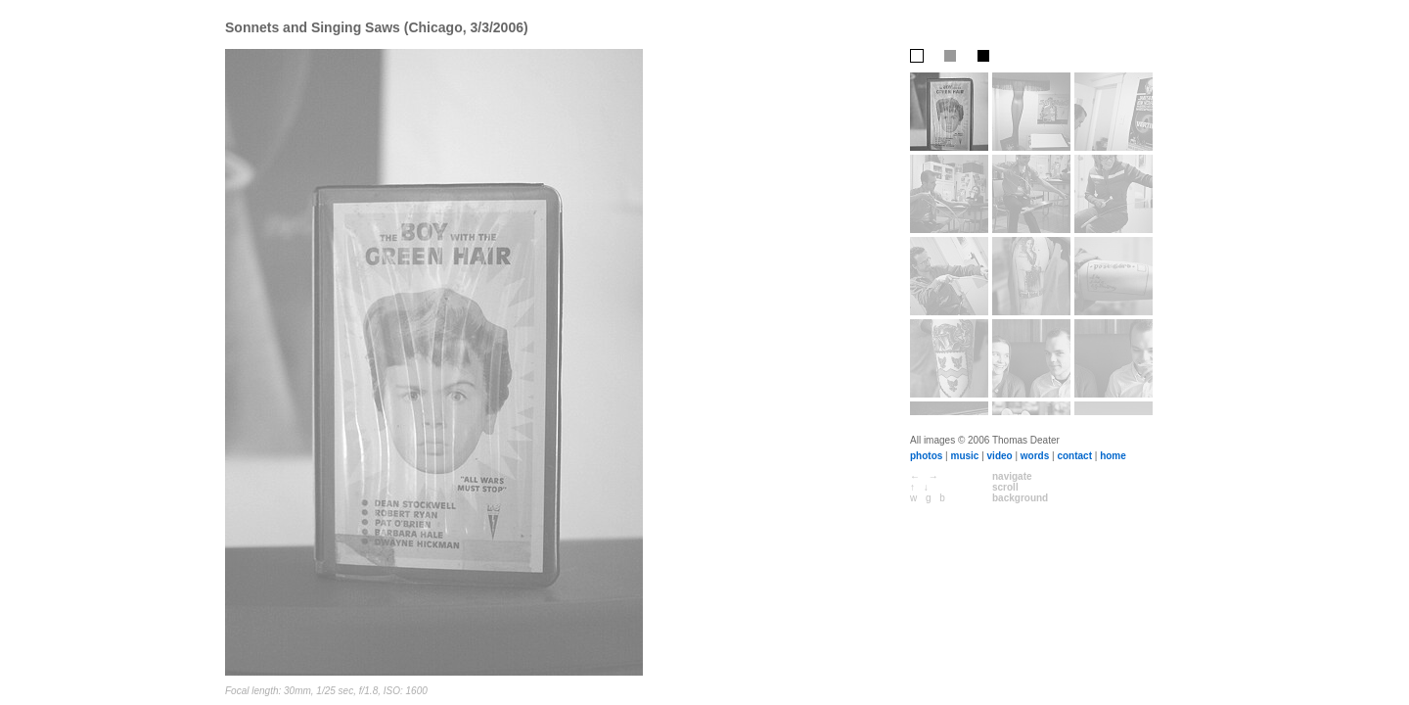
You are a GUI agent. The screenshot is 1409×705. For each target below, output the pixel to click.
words (1035, 455)
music (964, 455)
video (1000, 455)
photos (926, 455)
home (1113, 455)
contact (1074, 455)
